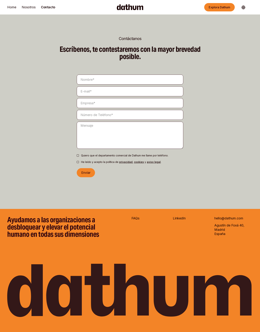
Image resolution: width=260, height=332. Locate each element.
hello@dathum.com (228, 218)
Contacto (48, 7)
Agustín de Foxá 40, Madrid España (229, 229)
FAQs (135, 218)
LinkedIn (179, 218)
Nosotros (29, 7)
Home (11, 7)
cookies (139, 161)
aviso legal (154, 161)
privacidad (126, 161)
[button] (245, 7)
